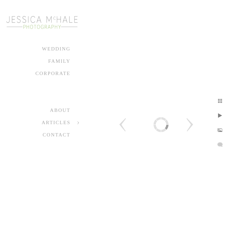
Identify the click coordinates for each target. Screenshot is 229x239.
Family (59, 61)
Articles (56, 122)
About (60, 110)
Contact (56, 134)
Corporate (52, 73)
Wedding (56, 48)
